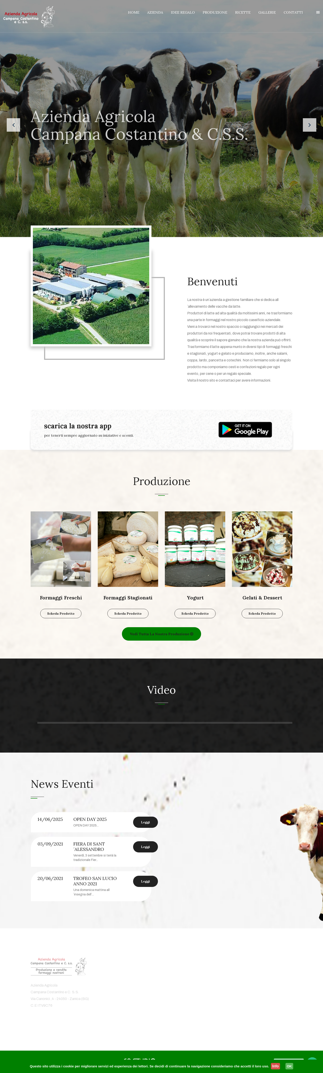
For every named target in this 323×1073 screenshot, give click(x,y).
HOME (133, 12)
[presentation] (13, 125)
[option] (94, 856)
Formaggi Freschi (61, 597)
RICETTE (243, 12)
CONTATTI (293, 12)
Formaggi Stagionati (128, 597)
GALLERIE (267, 12)
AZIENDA (155, 12)
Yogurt (195, 597)
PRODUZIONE (215, 12)
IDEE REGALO (183, 12)
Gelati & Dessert (262, 597)
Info (275, 1066)
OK (289, 1066)
